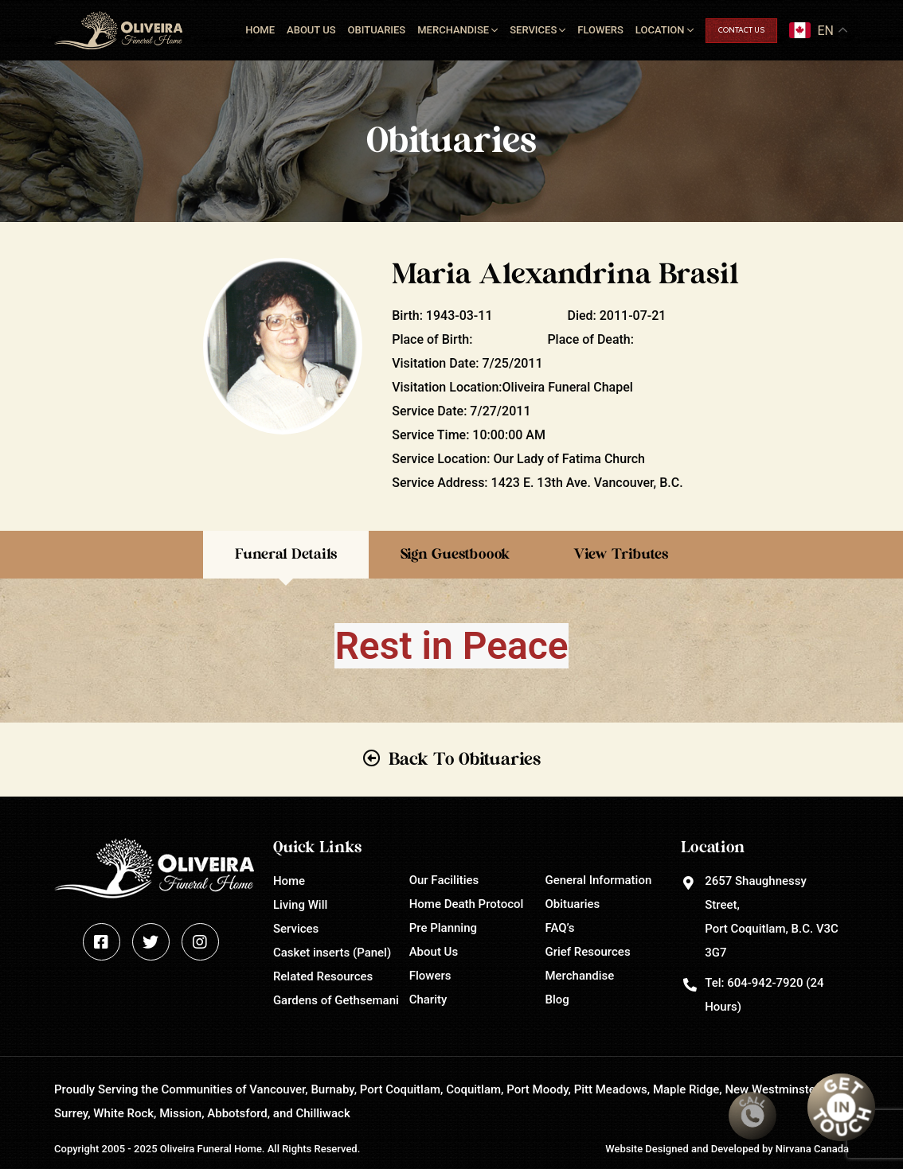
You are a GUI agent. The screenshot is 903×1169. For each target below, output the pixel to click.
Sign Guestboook (455, 554)
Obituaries (377, 30)
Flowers (600, 30)
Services (533, 30)
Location (660, 30)
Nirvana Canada (812, 1149)
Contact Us (741, 30)
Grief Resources (587, 952)
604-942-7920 (765, 983)
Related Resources (323, 976)
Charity (428, 999)
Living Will (300, 905)
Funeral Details (286, 554)
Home (260, 30)
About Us (311, 30)
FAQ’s (559, 928)
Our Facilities (444, 880)
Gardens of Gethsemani (336, 1000)
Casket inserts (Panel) (332, 952)
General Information (598, 880)
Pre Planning (443, 928)
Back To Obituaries (465, 759)
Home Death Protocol (466, 904)
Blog (557, 999)
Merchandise (453, 30)
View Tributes (620, 554)
